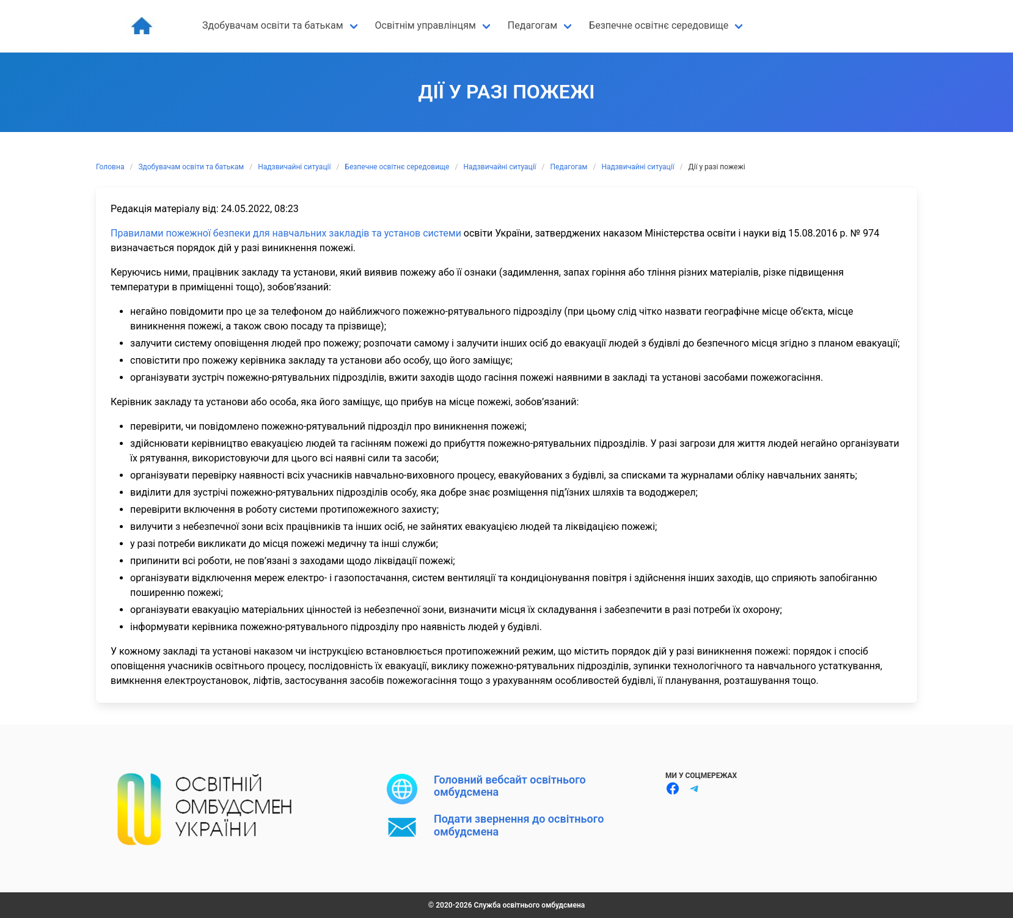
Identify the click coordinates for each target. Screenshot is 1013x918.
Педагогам (569, 167)
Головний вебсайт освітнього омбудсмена (510, 785)
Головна (110, 167)
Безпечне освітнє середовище (397, 167)
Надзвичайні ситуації (294, 167)
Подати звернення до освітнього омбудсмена (519, 824)
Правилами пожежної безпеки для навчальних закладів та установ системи (287, 233)
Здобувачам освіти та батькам (191, 167)
